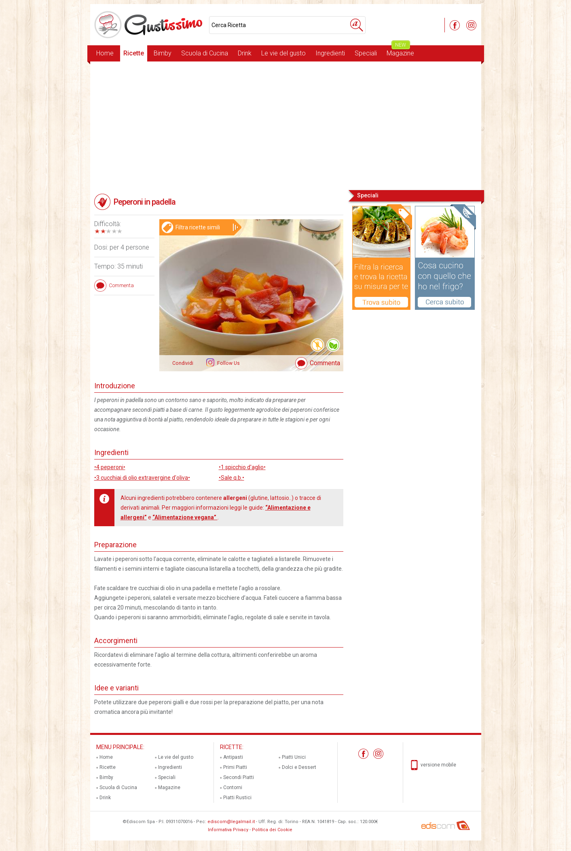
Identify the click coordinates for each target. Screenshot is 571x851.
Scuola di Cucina (204, 53)
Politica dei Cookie (272, 829)
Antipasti (233, 757)
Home (105, 53)
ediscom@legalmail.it (231, 821)
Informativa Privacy (228, 829)
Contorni (232, 787)
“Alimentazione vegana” (185, 517)
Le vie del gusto (283, 53)
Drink (245, 53)
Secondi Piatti (238, 777)
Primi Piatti (235, 767)
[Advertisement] (285, 125)
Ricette (133, 53)
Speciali (366, 53)
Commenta (325, 363)
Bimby (162, 53)
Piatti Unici (294, 757)
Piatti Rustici (237, 797)
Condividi (182, 363)
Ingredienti (330, 53)
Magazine (400, 51)
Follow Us (228, 363)
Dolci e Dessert (299, 767)
